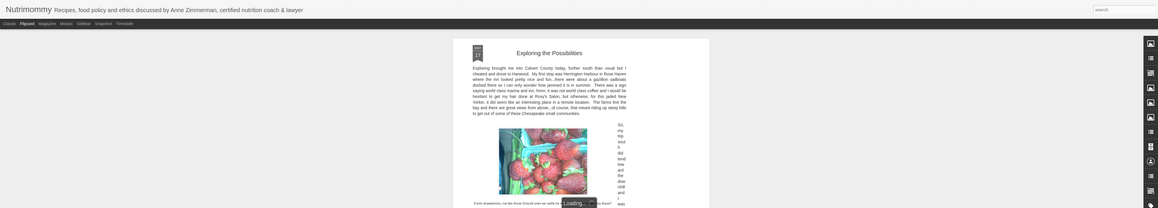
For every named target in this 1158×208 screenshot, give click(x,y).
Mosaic (66, 23)
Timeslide (124, 23)
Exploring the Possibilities (549, 53)
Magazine (47, 23)
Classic (9, 23)
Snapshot (103, 23)
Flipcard (27, 23)
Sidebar (84, 23)
